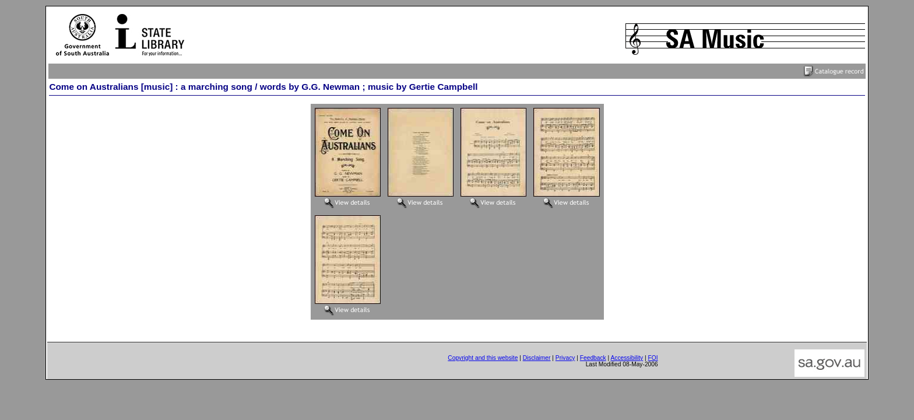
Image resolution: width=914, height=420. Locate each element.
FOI (653, 358)
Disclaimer (537, 358)
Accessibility (626, 358)
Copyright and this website (483, 358)
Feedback (593, 358)
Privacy (565, 358)
